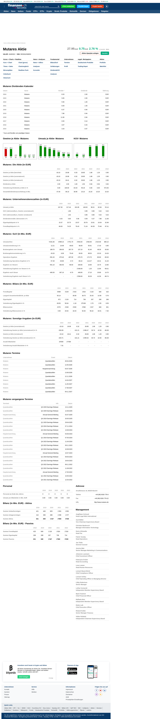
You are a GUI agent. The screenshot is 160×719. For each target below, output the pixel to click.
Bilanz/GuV (54, 62)
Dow (24, 1)
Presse (6, 694)
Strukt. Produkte (60, 11)
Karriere (6, 692)
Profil (66, 66)
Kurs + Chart (7, 62)
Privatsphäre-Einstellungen (74, 699)
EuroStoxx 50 (36, 708)
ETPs (42, 11)
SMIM (23, 708)
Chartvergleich (23, 66)
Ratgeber (104, 11)
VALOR (5, 54)
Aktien (6, 11)
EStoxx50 (57, 1)
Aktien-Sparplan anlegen (90, 53)
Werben (34, 692)
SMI (5, 1)
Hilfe (33, 689)
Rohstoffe (73, 11)
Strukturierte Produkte (85, 62)
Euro (45, 1)
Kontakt (6, 689)
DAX (35, 1)
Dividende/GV (55, 70)
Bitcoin (79, 1)
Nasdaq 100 (56, 708)
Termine (67, 62)
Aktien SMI (7, 708)
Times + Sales (8, 66)
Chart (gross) (22, 62)
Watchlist (103, 66)
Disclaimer (69, 694)
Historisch (6, 78)
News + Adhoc (38, 62)
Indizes (20, 11)
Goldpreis (85, 708)
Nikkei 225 (65, 708)
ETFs (35, 11)
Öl (101, 1)
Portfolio (103, 62)
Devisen (83, 11)
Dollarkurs (7, 710)
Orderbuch (7, 74)
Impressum (69, 689)
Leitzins (88, 710)
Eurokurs (16, 710)
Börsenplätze (7, 70)
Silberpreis (23, 710)
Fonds (28, 11)
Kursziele (36, 70)
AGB (67, 697)
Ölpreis (82, 710)
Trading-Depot (83, 66)
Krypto (49, 11)
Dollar (91, 1)
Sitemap (7, 697)
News (13, 11)
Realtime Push (23, 70)
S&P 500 (73, 708)
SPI (14, 1)
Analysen (36, 66)
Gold (68, 1)
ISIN (18, 54)
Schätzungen (54, 66)
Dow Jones (46, 708)
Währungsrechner (72, 710)
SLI (19, 708)
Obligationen (94, 11)
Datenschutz (70, 692)
